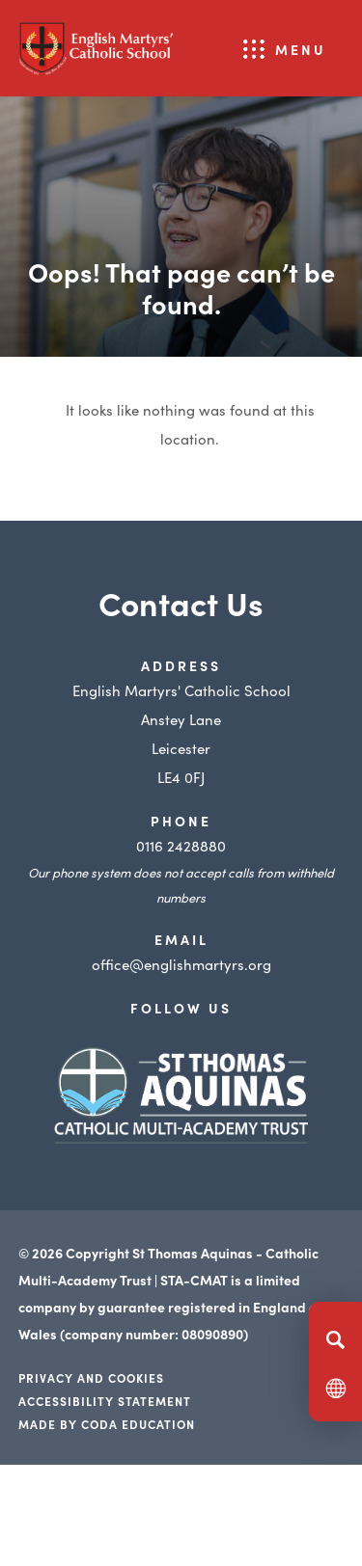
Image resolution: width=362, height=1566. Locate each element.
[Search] (335, 1339)
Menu (300, 49)
